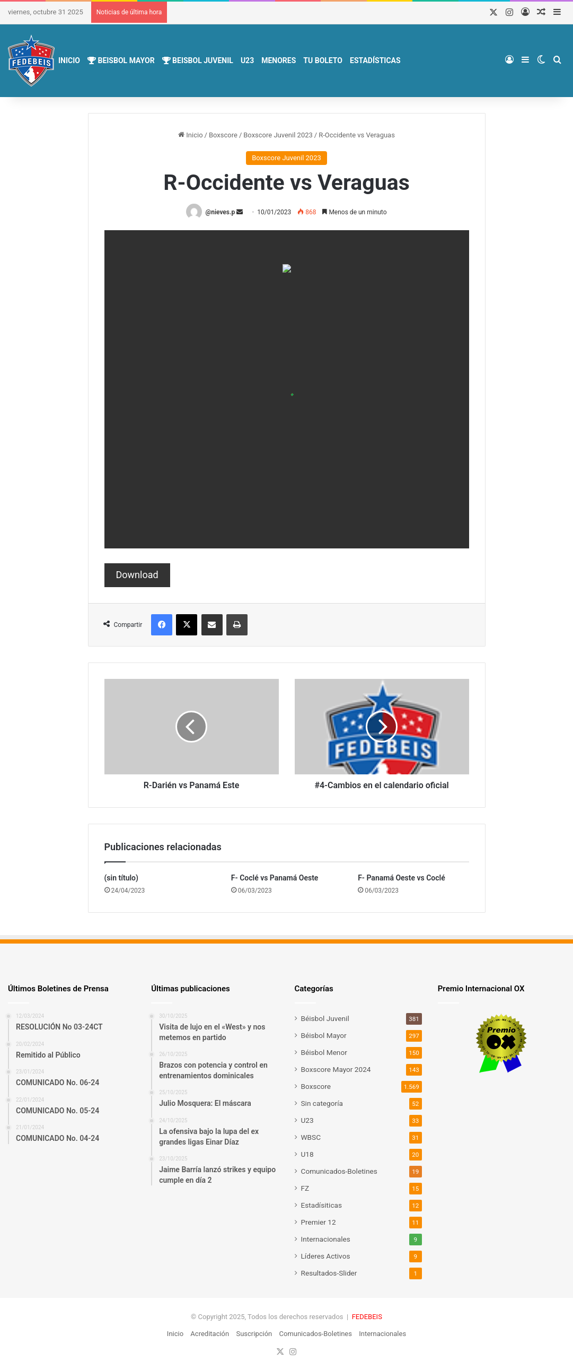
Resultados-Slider (329, 1273)
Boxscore (223, 135)
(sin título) (121, 878)
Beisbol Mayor (121, 60)
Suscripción (254, 1334)
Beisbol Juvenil (197, 60)
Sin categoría (322, 1103)
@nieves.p (220, 212)
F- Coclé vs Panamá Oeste (275, 878)
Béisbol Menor (324, 1052)
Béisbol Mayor (324, 1035)
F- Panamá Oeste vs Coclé (401, 878)
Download (137, 574)
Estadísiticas (321, 1205)
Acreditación (209, 1334)
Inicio (69, 60)
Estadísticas (375, 60)
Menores (278, 60)
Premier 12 (318, 1222)
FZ (305, 1188)
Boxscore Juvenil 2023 (278, 135)
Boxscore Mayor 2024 (336, 1069)
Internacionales (325, 1239)
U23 (247, 60)
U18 (307, 1154)
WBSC (311, 1137)
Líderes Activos (325, 1256)
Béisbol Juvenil (325, 1018)
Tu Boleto (322, 60)
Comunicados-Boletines (339, 1171)
